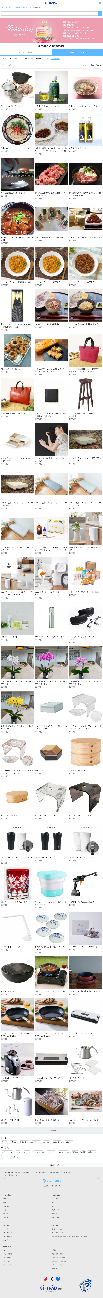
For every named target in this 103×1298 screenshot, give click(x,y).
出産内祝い (6, 1213)
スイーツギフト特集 (57, 1233)
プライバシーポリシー (58, 1265)
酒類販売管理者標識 (57, 1254)
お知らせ (5, 1250)
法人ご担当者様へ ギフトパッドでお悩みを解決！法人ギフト (69, 1236)
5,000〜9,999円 (42, 58)
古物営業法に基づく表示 (59, 1257)
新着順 (91, 65)
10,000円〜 (55, 58)
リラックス (55, 1213)
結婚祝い (5, 1202)
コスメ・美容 (55, 1217)
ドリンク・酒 (55, 1210)
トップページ (7, 7)
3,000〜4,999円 (27, 58)
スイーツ (54, 1206)
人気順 (83, 65)
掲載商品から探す (22, 7)
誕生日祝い (6, 1199)
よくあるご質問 (7, 1254)
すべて (4, 58)
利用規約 (54, 1250)
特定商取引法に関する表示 (59, 1261)
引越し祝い (6, 1217)
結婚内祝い (6, 1206)
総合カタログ (55, 1199)
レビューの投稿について (11, 1175)
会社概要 (54, 1268)
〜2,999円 (14, 58)
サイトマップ (7, 1265)
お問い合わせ (7, 1257)
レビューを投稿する (51, 1181)
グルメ (53, 1202)
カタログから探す (26, 52)
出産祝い (5, 1210)
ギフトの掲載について (9, 1261)
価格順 (98, 65)
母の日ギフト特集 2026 (58, 1229)
